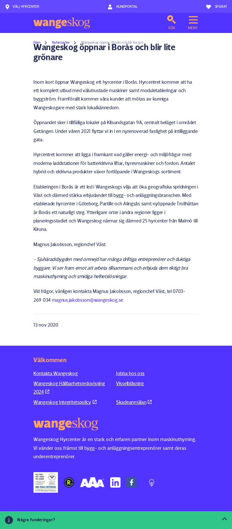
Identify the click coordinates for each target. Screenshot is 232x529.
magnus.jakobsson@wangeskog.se (87, 300)
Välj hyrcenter (22, 6)
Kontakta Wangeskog (55, 373)
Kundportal (123, 6)
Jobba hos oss (130, 373)
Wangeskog (61, 22)
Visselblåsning (130, 383)
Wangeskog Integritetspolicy (65, 402)
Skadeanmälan (134, 402)
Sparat (216, 6)
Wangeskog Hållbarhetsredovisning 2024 (69, 387)
